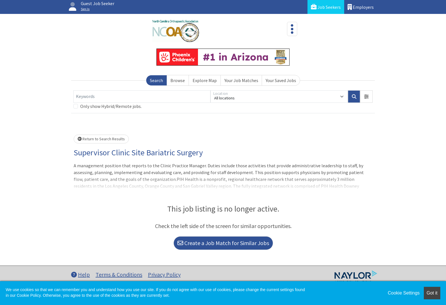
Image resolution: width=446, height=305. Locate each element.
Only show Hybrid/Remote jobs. (111, 106)
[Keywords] (141, 96)
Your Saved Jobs (281, 80)
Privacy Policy (164, 274)
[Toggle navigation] (292, 29)
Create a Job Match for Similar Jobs (223, 242)
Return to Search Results (101, 138)
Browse (177, 80)
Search (156, 80)
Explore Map (205, 80)
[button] (366, 96)
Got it (432, 293)
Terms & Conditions (119, 274)
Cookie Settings (404, 293)
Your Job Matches (241, 80)
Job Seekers (326, 7)
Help (80, 274)
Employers (361, 7)
